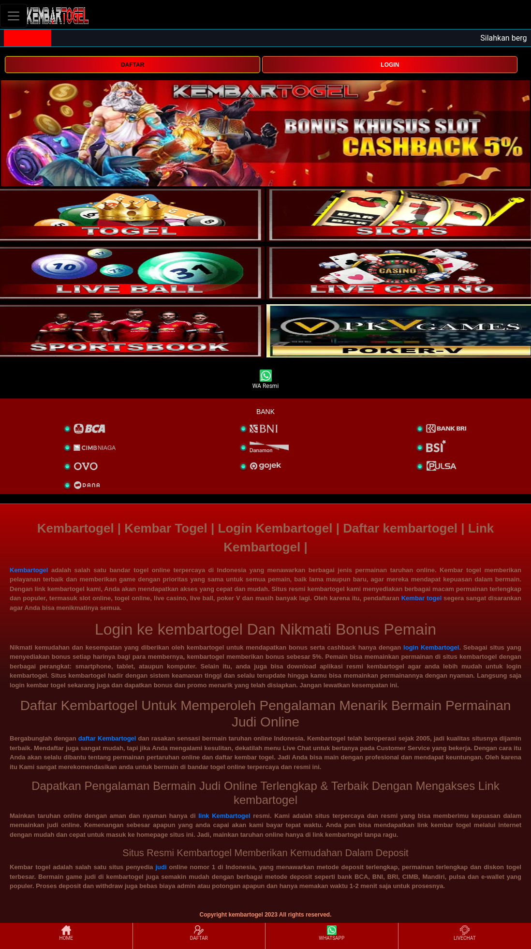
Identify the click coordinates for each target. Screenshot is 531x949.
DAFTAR (132, 64)
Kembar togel (421, 598)
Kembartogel (29, 570)
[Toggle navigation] (13, 16)
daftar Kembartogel (107, 738)
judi (160, 867)
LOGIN (390, 64)
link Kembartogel (224, 815)
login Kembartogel (431, 647)
